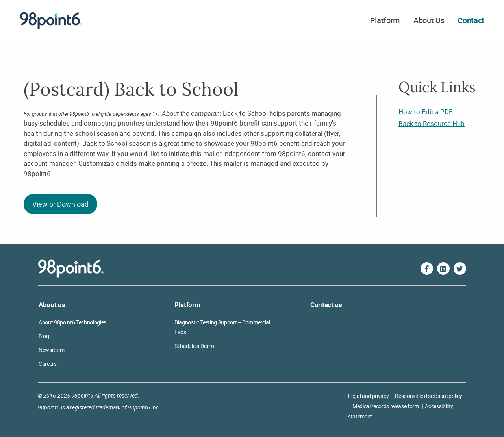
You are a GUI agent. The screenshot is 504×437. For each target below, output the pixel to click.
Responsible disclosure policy (428, 396)
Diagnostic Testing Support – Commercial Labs (222, 327)
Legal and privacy (368, 396)
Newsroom (51, 350)
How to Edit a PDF (425, 111)
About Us (428, 20)
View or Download (60, 204)
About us (52, 304)
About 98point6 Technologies (72, 322)
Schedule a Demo (194, 346)
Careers (48, 363)
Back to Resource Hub (431, 123)
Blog (44, 336)
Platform (385, 20)
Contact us (326, 304)
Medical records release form (385, 406)
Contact (471, 20)
